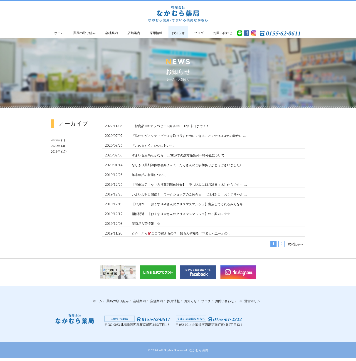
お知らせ (178, 33)
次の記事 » (295, 247)
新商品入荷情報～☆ (132, 226)
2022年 (56, 140)
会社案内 (111, 33)
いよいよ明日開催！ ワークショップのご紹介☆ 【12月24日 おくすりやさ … (176, 196)
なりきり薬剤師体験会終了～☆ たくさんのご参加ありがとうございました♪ (174, 166)
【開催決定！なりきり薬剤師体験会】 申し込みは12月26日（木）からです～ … (176, 186)
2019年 (56, 151)
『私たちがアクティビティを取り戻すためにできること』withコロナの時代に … (176, 136)
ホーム (59, 33)
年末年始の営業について (136, 176)
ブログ (199, 33)
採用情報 (156, 33)
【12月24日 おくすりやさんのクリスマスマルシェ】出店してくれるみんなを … (176, 206)
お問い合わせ (222, 33)
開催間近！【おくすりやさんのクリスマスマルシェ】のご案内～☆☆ (167, 216)
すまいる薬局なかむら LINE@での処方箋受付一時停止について (164, 156)
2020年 (56, 145)
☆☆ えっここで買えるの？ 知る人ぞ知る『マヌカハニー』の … (168, 236)
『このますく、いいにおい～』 (140, 146)
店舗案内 (133, 33)
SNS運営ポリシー (253, 304)
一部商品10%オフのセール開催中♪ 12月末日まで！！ (158, 126)
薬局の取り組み (84, 33)
